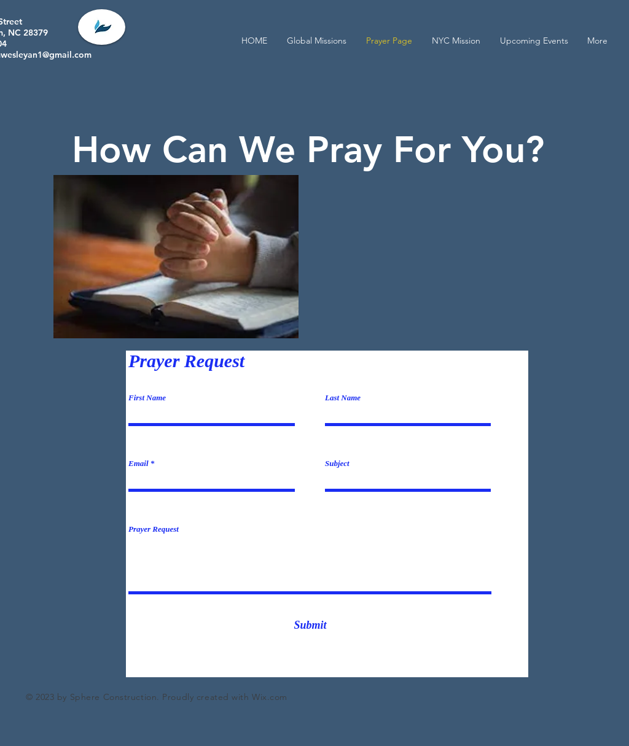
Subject (337, 463)
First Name (147, 398)
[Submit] (310, 625)
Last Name (343, 398)
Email (138, 463)
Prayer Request (153, 529)
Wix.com (269, 696)
